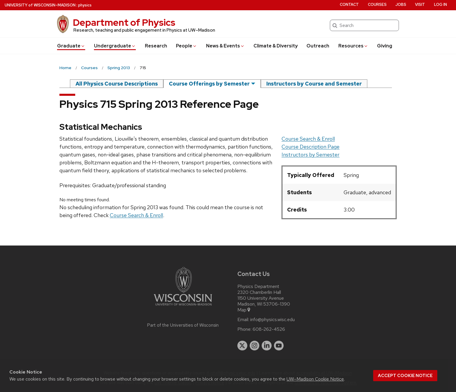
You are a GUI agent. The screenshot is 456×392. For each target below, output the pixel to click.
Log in (440, 4)
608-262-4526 (269, 329)
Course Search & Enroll (308, 138)
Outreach (317, 46)
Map (244, 310)
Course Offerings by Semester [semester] (209, 83)
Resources (353, 46)
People (186, 46)
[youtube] (279, 346)
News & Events (225, 46)
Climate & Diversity (275, 46)
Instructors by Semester (311, 154)
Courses (377, 4)
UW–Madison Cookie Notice (315, 379)
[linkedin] (267, 346)
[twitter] (242, 346)
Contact (349, 4)
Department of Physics (124, 22)
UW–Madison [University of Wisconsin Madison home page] (40, 5)
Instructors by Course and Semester (314, 83)
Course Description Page (311, 146)
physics (85, 5)
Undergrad (115, 46)
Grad (71, 46)
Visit (420, 4)
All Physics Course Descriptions (117, 83)
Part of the (183, 325)
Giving (384, 46)
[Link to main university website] (183, 307)
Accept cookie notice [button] (405, 376)
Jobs (400, 4)
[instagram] (255, 346)
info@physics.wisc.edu (272, 320)
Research (156, 46)
